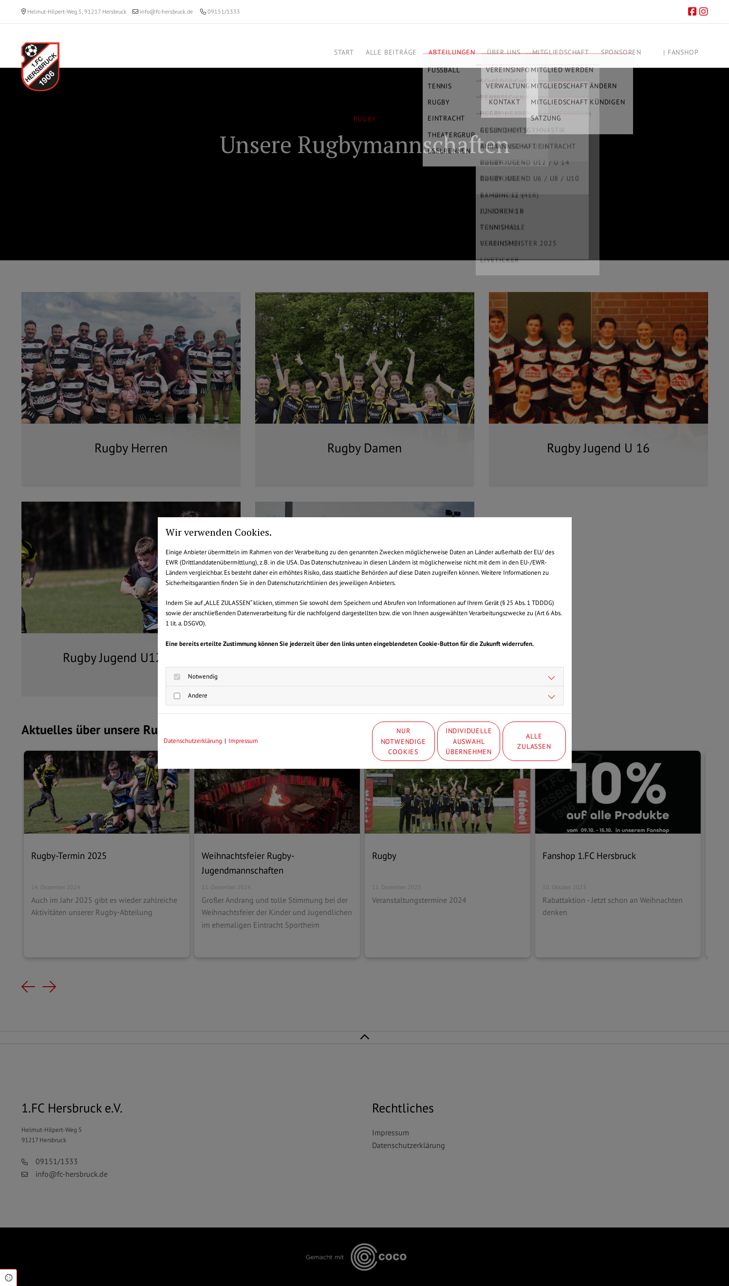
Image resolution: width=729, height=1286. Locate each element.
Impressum (243, 741)
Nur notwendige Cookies (335, 741)
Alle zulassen (520, 741)
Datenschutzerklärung (193, 741)
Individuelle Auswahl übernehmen (428, 741)
